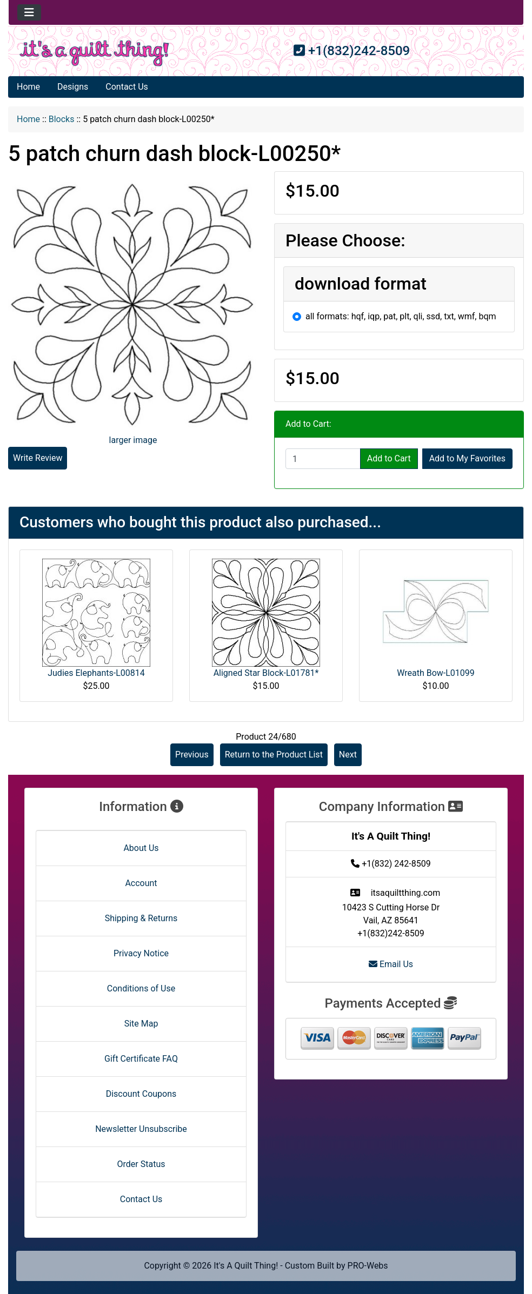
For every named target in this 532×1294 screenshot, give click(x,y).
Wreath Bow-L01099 (436, 673)
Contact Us (126, 87)
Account (141, 883)
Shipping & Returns (141, 918)
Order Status (141, 1164)
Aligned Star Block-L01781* (266, 673)
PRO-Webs (368, 1266)
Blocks (62, 119)
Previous (192, 754)
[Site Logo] (94, 53)
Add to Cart (389, 458)
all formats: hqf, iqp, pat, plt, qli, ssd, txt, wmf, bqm (400, 316)
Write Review (37, 458)
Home (28, 87)
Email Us (391, 964)
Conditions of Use (141, 988)
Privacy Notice (141, 953)
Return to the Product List (274, 754)
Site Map (141, 1023)
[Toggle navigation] (29, 12)
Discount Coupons (141, 1094)
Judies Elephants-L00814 (96, 673)
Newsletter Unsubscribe (141, 1129)
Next (348, 754)
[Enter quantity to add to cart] (323, 458)
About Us (140, 848)
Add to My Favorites (467, 458)
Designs (72, 87)
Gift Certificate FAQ (141, 1059)
